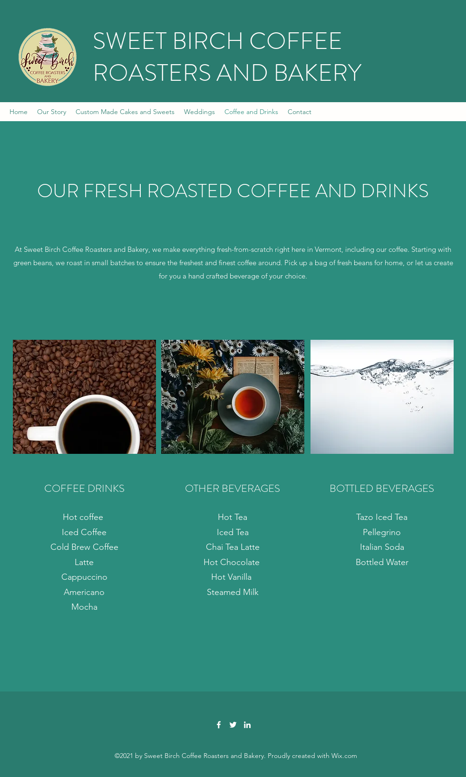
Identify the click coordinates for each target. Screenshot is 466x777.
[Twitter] (233, 724)
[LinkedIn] (247, 724)
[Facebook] (218, 724)
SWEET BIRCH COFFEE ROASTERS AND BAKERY (227, 57)
